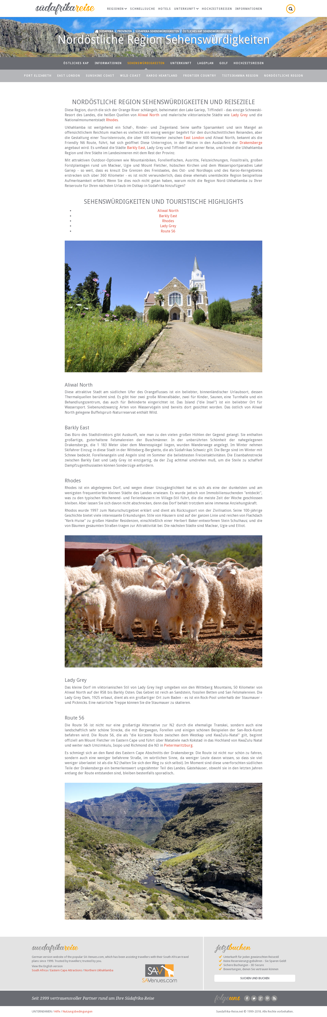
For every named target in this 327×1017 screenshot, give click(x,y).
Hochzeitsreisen (217, 8)
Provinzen (124, 31)
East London (68, 75)
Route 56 (168, 231)
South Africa (40, 970)
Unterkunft (186, 8)
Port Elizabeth (38, 75)
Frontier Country (199, 75)
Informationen (248, 8)
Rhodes (112, 120)
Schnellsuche (142, 8)
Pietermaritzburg (178, 745)
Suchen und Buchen (254, 978)
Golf (223, 63)
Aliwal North (148, 115)
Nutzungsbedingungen (77, 1011)
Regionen (117, 8)
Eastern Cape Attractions (66, 970)
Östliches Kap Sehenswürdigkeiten (207, 31)
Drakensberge (251, 143)
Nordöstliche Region (283, 75)
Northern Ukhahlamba (98, 970)
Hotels (164, 8)
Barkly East (136, 148)
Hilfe (57, 1011)
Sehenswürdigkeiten (146, 63)
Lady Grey (239, 115)
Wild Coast (130, 75)
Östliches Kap (76, 63)
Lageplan (205, 63)
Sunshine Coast (100, 75)
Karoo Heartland (162, 75)
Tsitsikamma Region (240, 75)
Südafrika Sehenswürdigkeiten (157, 31)
